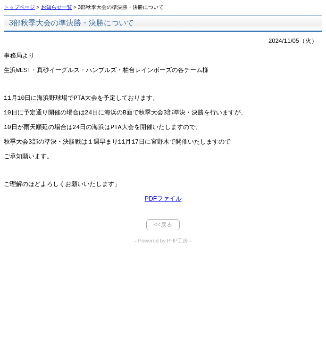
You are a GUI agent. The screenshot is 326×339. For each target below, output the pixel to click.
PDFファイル (163, 205)
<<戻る (163, 231)
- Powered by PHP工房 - (163, 247)
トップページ (19, 7)
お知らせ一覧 (56, 7)
